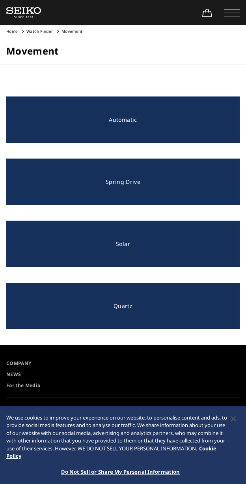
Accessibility (24, 408)
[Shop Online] (207, 12)
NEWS (13, 374)
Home (12, 31)
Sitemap (136, 408)
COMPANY (18, 363)
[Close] (233, 421)
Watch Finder (39, 31)
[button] (232, 12)
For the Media (23, 385)
